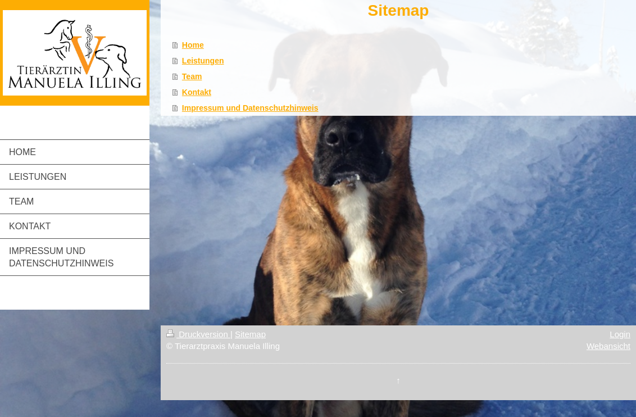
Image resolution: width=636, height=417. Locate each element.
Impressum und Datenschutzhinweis (250, 107)
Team (192, 76)
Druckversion (198, 334)
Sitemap (250, 334)
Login (620, 334)
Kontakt (196, 92)
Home (193, 44)
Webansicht (608, 346)
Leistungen (203, 60)
